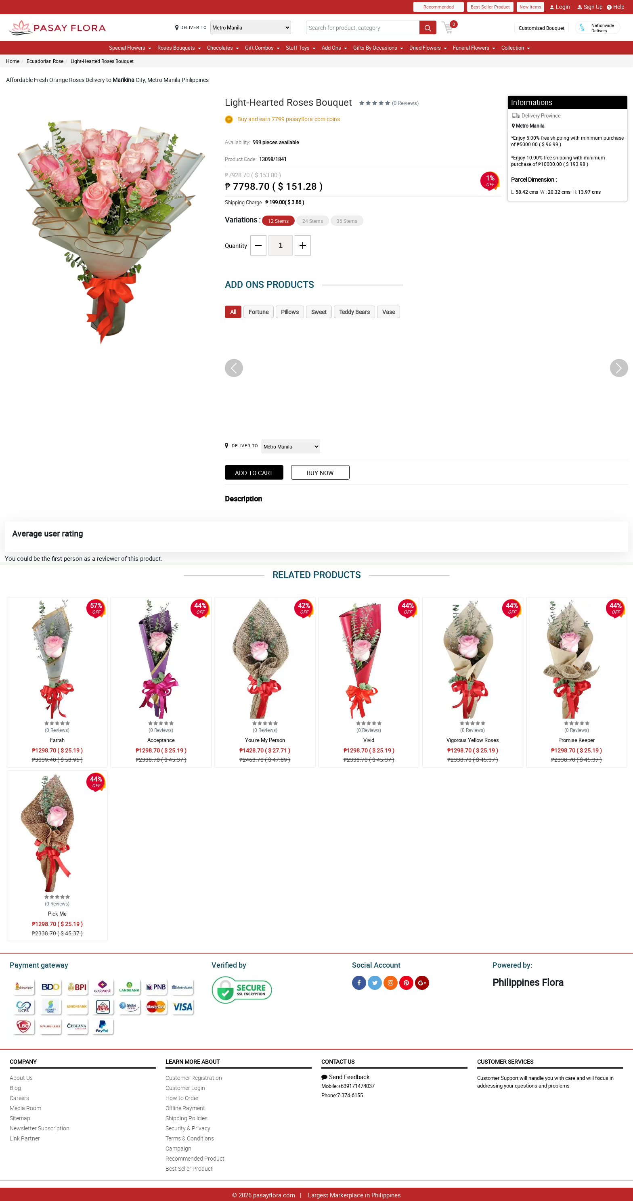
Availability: (260, 142)
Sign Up (590, 6)
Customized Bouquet (541, 28)
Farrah (57, 740)
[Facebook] (359, 982)
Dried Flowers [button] (428, 47)
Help (616, 6)
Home (12, 61)
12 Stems (278, 221)
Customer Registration (194, 1076)
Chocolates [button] (223, 47)
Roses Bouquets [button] (179, 47)
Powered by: (511, 964)
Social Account (374, 964)
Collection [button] (515, 47)
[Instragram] (391, 982)
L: (523, 192)
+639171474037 (356, 1084)
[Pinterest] (406, 982)
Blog (15, 1086)
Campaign (178, 1147)
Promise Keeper (576, 740)
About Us (21, 1076)
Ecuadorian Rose (45, 61)
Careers (19, 1096)
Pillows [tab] (290, 312)
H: (580, 192)
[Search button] (427, 27)
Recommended (438, 7)
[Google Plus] (422, 982)
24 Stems (312, 221)
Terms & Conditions (190, 1137)
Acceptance (161, 740)
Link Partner (25, 1137)
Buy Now (320, 473)
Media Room (25, 1107)
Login (559, 6)
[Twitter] (375, 982)
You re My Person (265, 740)
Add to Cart (254, 473)
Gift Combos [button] (262, 47)
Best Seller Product (490, 7)
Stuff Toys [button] (301, 47)
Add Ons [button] (334, 47)
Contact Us (337, 1060)
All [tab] (233, 312)
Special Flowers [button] (130, 47)
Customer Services (505, 1060)
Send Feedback (345, 1075)
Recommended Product (195, 1157)
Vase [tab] (388, 312)
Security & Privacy (188, 1127)
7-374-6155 (350, 1094)
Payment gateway (35, 964)
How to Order (182, 1096)
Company (23, 1060)
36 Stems (347, 221)
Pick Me (57, 913)
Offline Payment (185, 1107)
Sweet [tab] (319, 312)
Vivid (368, 740)
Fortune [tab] (258, 312)
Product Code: (254, 159)
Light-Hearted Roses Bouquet (102, 61)
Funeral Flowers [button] (474, 47)
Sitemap (20, 1117)
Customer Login (185, 1086)
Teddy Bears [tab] (354, 312)
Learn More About (193, 1060)
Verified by (228, 964)
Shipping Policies (187, 1117)
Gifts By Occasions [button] (378, 47)
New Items (530, 7)
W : (551, 192)
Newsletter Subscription (39, 1127)
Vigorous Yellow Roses (472, 740)
